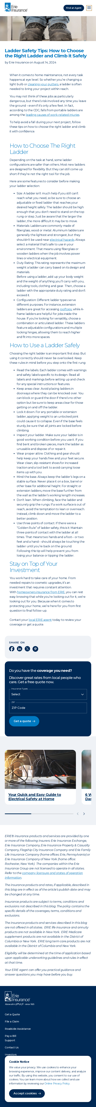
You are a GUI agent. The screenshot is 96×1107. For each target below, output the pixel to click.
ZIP (13, 702)
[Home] (17, 7)
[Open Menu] (89, 8)
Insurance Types (19, 689)
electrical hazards (62, 239)
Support (10, 1040)
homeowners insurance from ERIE (41, 592)
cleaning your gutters (43, 84)
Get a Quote (12, 1014)
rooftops (66, 309)
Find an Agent (73, 8)
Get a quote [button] (22, 721)
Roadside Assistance (18, 1028)
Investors (11, 1054)
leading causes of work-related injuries (52, 115)
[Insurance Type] (48, 694)
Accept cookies (25, 1093)
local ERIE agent (40, 620)
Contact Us (12, 1047)
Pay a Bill (10, 1036)
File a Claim (12, 1021)
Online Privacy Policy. (57, 1083)
